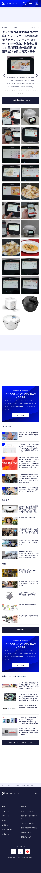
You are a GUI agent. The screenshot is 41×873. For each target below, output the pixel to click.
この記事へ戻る (20, 100)
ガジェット (6, 816)
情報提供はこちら (26, 837)
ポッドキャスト (7, 829)
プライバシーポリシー (27, 811)
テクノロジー (6, 811)
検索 (24, 3)
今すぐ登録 (20, 415)
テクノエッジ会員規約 (27, 823)
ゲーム (4, 820)
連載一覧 (20, 630)
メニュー (30, 3)
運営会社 (23, 806)
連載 (3, 806)
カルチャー (6, 825)
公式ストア (6, 834)
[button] (4, 75)
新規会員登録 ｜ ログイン (36, 3)
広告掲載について (26, 832)
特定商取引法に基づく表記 (29, 828)
